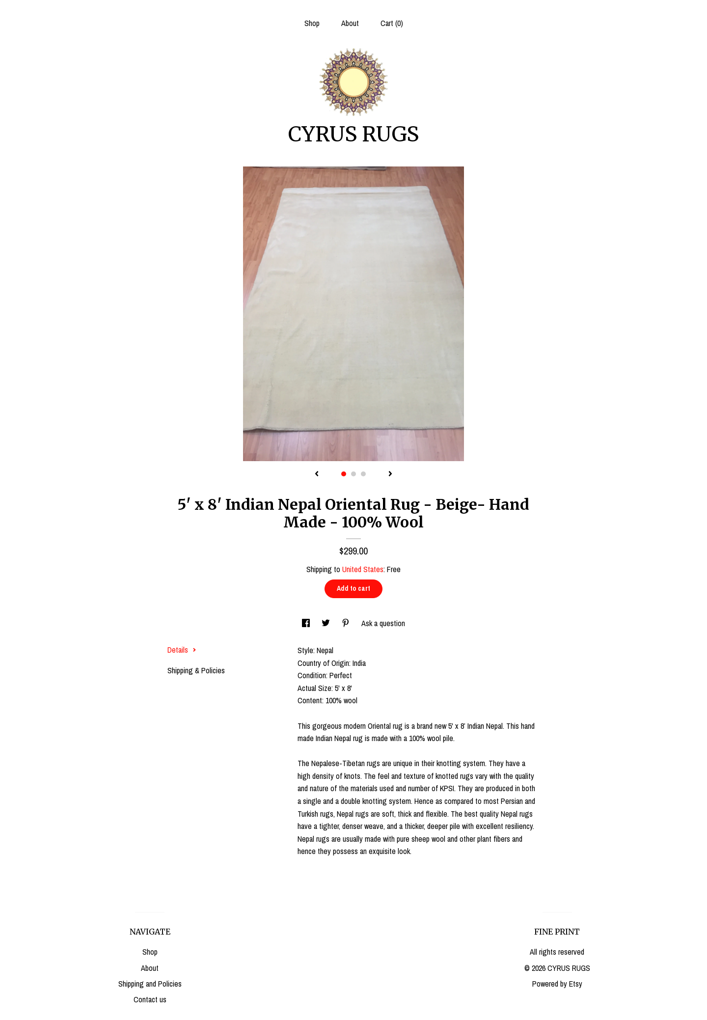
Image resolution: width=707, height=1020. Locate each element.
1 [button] (343, 473)
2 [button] (353, 473)
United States (362, 569)
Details (181, 649)
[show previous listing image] (316, 474)
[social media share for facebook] (307, 623)
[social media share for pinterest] (347, 623)
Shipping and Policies (150, 983)
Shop (312, 23)
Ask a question (383, 623)
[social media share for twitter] (327, 623)
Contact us (150, 999)
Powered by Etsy (557, 983)
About (350, 23)
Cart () (392, 23)
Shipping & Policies (196, 670)
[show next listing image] (390, 474)
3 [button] (363, 473)
